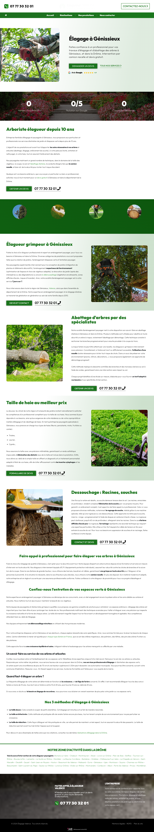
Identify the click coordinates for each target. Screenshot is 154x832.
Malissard (82, 762)
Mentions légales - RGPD (122, 823)
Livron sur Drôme (104, 756)
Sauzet (26, 762)
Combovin (101, 766)
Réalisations (66, 15)
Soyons (122, 762)
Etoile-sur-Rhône (77, 766)
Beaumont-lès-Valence (67, 762)
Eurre (90, 762)
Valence (52, 288)
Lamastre (30, 759)
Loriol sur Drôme (62, 766)
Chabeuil (73, 756)
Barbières (86, 759)
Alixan (93, 756)
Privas (132, 766)
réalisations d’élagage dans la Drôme (92, 733)
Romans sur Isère (61, 756)
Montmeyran (84, 756)
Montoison (113, 762)
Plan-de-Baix (118, 756)
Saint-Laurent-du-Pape (28, 766)
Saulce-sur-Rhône (46, 766)
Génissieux (98, 762)
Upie (105, 762)
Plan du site (138, 823)
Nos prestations (86, 15)
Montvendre (91, 766)
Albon (109, 766)
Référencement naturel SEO (80, 829)
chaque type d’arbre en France (59, 636)
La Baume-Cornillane (71, 759)
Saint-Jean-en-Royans (40, 762)
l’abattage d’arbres (37, 164)
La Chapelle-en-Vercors (129, 759)
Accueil (50, 15)
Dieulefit (19, 762)
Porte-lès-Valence (121, 766)
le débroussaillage (49, 275)
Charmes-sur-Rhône (135, 762)
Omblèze (94, 759)
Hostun (54, 762)
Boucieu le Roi (19, 759)
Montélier (57, 759)
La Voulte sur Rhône (44, 759)
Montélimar (141, 766)
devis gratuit (42, 177)
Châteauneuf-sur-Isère (109, 759)
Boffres (128, 756)
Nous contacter (107, 15)
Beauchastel (12, 766)
